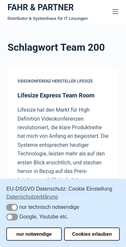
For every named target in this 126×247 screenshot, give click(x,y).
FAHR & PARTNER (41, 7)
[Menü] (115, 12)
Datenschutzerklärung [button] (32, 197)
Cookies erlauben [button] (92, 234)
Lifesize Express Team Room (56, 95)
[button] (12, 207)
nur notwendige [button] (34, 234)
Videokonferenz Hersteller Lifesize (55, 81)
